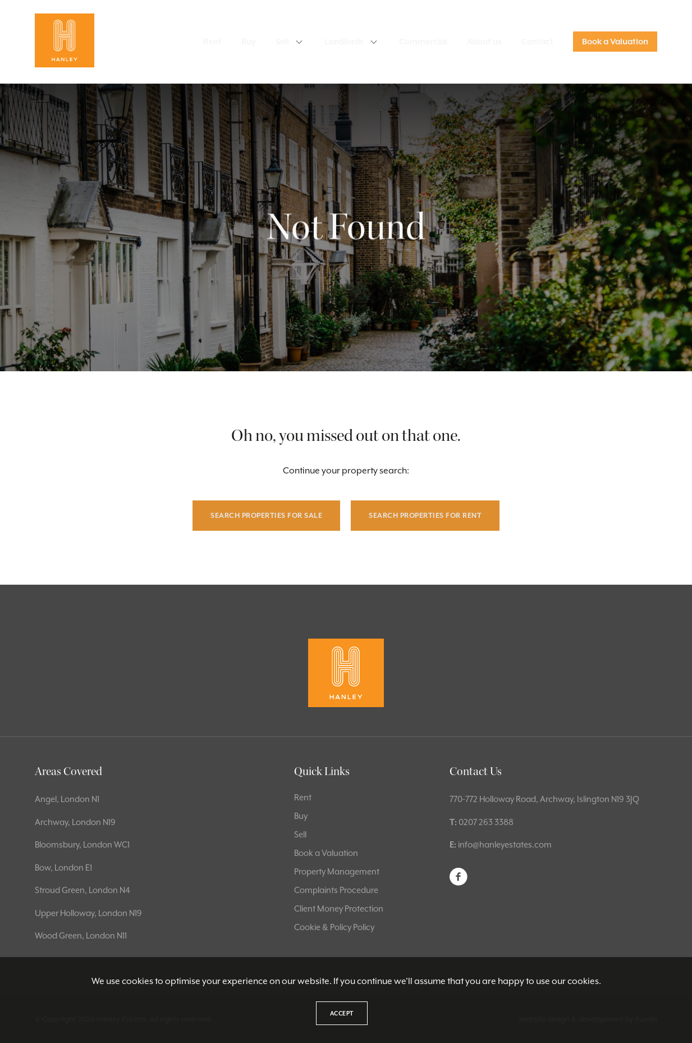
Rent (212, 41)
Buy (248, 41)
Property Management (336, 871)
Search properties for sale (266, 515)
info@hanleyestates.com (505, 844)
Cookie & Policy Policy (334, 927)
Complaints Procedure (336, 890)
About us (484, 41)
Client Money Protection (338, 908)
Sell (282, 41)
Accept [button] (342, 1013)
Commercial (423, 41)
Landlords (344, 41)
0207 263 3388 (486, 822)
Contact (537, 41)
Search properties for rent (425, 515)
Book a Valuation (615, 41)
